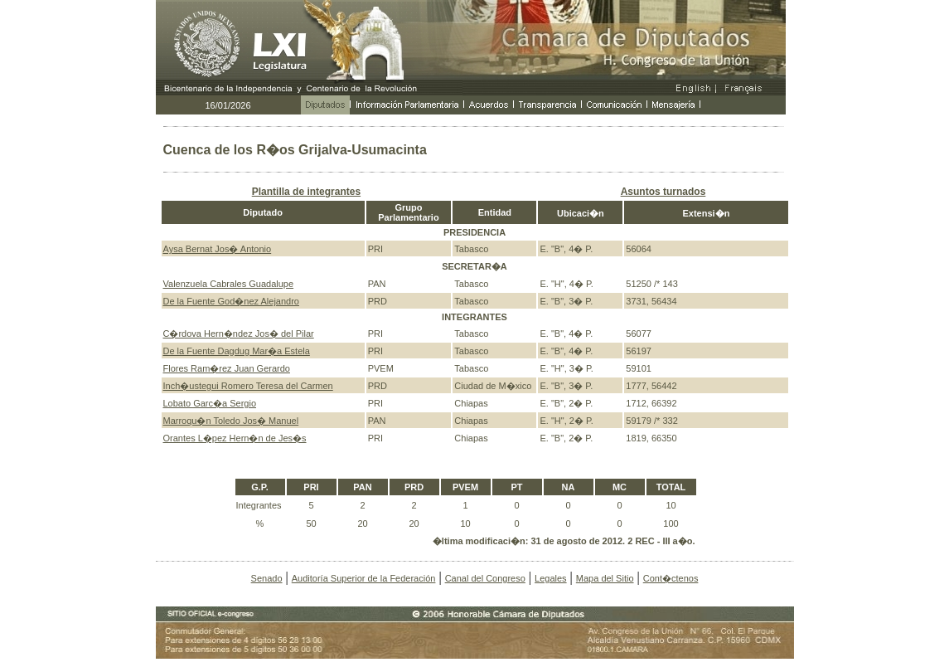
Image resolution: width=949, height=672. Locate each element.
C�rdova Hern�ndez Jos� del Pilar (238, 333)
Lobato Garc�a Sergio (210, 403)
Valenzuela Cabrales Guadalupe (228, 284)
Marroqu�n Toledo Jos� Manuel (231, 421)
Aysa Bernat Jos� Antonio (217, 249)
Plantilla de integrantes (306, 191)
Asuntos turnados (663, 191)
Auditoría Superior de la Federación (364, 578)
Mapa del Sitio (605, 578)
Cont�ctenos (671, 578)
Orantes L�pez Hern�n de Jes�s (235, 438)
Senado (267, 578)
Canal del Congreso (485, 578)
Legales (551, 578)
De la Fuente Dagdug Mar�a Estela (236, 351)
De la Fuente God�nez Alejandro (231, 301)
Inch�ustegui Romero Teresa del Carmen (248, 386)
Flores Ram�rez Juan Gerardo (226, 368)
